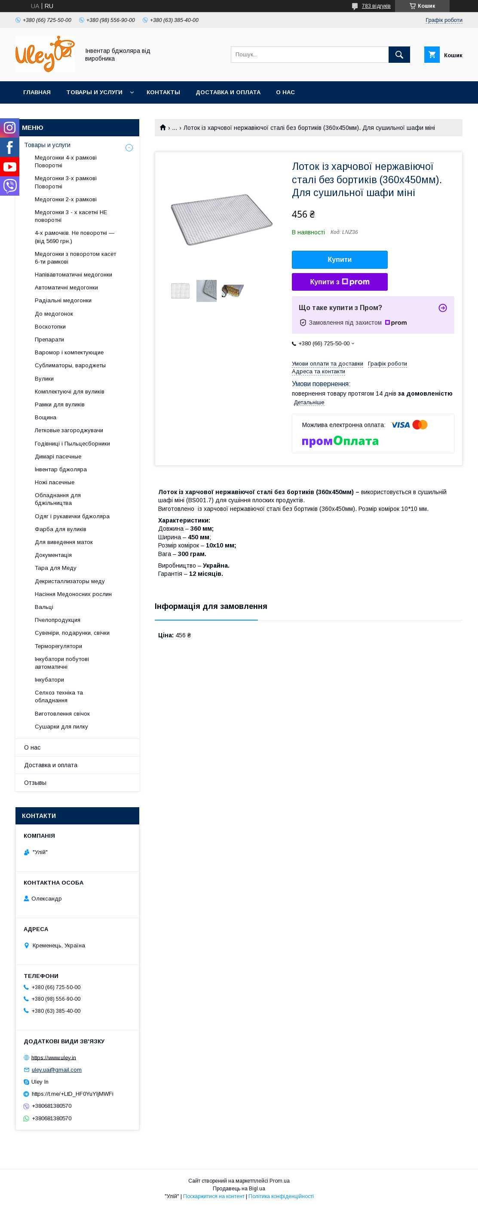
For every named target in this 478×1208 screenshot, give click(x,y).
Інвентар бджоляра (61, 469)
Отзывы (35, 782)
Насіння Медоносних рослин (73, 594)
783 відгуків (376, 6)
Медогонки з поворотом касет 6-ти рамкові (75, 258)
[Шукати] (399, 54)
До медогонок (54, 313)
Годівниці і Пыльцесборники (72, 443)
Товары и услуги (94, 92)
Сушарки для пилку (61, 726)
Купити (340, 259)
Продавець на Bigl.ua (239, 1189)
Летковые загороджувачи (69, 430)
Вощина (45, 417)
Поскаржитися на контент (214, 1196)
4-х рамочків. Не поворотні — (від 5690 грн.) (74, 237)
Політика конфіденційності (281, 1196)
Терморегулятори (58, 646)
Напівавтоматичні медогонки (73, 274)
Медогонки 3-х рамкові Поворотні (66, 182)
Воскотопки (50, 326)
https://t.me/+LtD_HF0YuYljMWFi (72, 1094)
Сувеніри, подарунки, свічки (72, 633)
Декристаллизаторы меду (70, 581)
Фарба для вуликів (60, 529)
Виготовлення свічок (62, 713)
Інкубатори (49, 679)
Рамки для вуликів (60, 404)
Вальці (44, 607)
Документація (53, 555)
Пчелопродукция (57, 620)
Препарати (49, 339)
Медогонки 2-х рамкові (66, 199)
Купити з (339, 282)
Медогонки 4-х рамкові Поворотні (66, 161)
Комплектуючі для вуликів (69, 391)
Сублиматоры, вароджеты (70, 365)
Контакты (163, 92)
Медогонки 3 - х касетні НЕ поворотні (71, 216)
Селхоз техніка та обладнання (59, 696)
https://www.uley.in (53, 1057)
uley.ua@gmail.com (57, 1070)
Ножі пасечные (54, 482)
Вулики (44, 378)
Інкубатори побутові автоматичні (62, 663)
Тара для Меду (56, 568)
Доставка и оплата (228, 92)
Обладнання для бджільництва (58, 499)
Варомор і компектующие (69, 352)
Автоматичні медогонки (66, 287)
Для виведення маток (64, 542)
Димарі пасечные (58, 456)
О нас (285, 92)
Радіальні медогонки (63, 300)
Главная (37, 92)
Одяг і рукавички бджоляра (72, 516)
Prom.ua (280, 1181)
